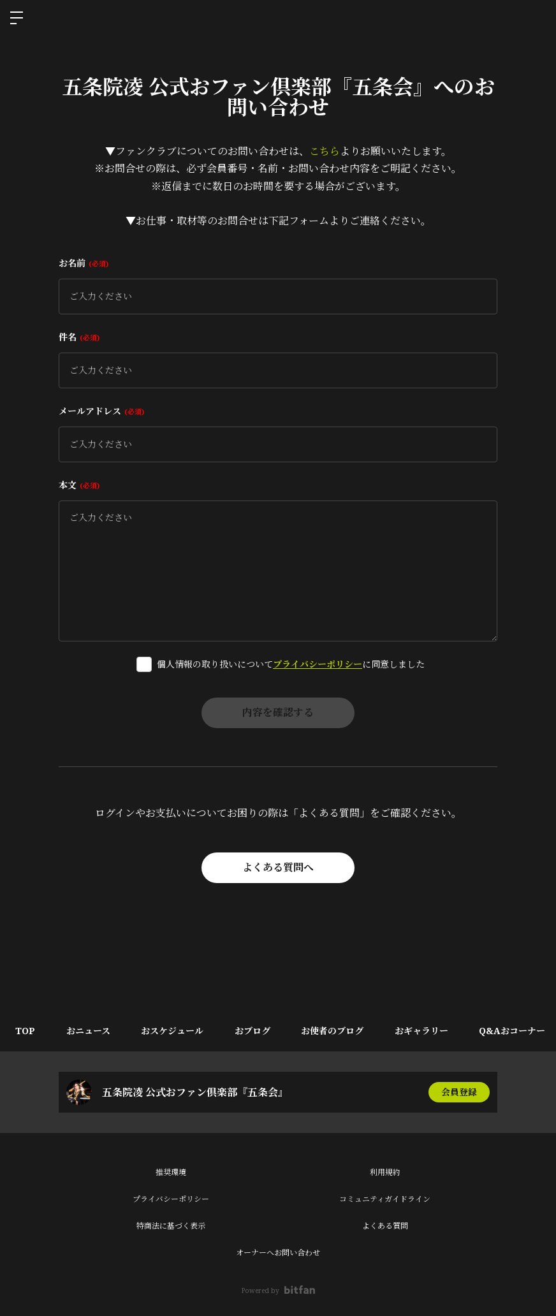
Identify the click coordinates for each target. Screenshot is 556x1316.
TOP (26, 1031)
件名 (79, 337)
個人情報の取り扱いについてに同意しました (291, 664)
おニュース (90, 1031)
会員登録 (459, 1092)
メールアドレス (101, 411)
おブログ (256, 1031)
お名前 (83, 263)
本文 (79, 485)
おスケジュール (174, 1031)
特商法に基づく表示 (170, 1225)
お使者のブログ (336, 1031)
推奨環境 (171, 1172)
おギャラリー (426, 1031)
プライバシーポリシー (317, 664)
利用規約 (385, 1172)
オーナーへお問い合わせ (278, 1252)
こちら (324, 151)
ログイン (535, 18)
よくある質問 (385, 1225)
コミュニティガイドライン (384, 1199)
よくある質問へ (278, 868)
